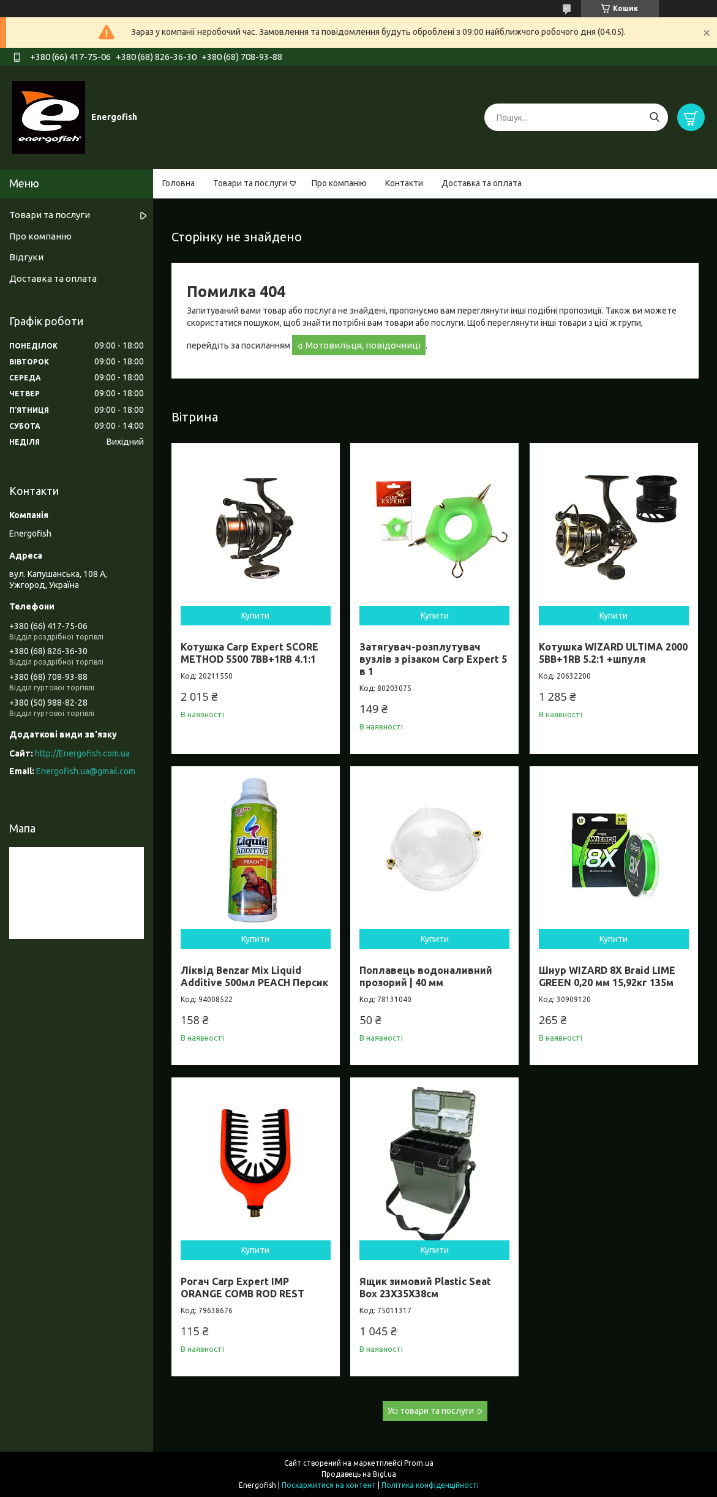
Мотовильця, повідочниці (363, 345)
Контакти (404, 183)
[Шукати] (654, 117)
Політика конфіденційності (430, 1485)
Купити (255, 615)
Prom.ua (419, 1463)
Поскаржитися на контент (329, 1485)
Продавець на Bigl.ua (358, 1474)
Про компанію (339, 183)
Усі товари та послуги (431, 1411)
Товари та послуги (250, 183)
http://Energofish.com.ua (82, 753)
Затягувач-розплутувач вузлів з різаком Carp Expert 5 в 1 (433, 659)
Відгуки (26, 257)
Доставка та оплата (481, 183)
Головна (178, 183)
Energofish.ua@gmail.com (85, 771)
